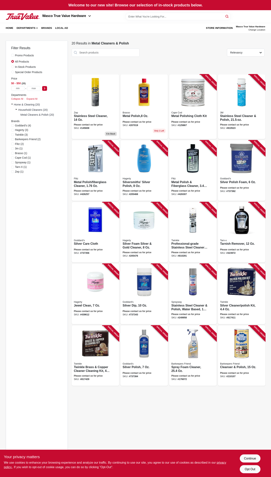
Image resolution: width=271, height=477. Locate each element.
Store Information (219, 28)
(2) (28, 139)
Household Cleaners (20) (33, 109)
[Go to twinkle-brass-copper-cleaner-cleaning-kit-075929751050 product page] (95, 356)
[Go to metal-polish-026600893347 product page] (144, 106)
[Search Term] (178, 16)
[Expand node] (12, 104)
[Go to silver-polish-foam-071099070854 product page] (241, 170)
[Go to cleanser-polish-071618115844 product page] (241, 356)
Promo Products (24, 55)
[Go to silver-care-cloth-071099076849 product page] (95, 232)
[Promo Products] (12, 55)
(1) (19, 148)
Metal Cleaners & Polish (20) (37, 114)
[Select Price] (44, 88)
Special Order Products (28, 72)
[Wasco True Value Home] (23, 16)
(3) (21, 129)
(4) (23, 125)
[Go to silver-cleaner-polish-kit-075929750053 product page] (241, 294)
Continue (250, 458)
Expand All (32, 99)
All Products (22, 62)
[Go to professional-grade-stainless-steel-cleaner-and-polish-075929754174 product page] (193, 232)
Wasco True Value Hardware (66, 16)
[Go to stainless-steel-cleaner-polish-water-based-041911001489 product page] (193, 294)
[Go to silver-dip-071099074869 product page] (144, 294)
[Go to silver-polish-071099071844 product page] (144, 356)
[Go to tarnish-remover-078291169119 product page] (241, 232)
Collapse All (17, 99)
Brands (46, 28)
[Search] (227, 16)
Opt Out (250, 469)
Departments (26, 28)
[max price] (33, 88)
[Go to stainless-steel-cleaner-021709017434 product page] (95, 106)
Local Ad (61, 28)
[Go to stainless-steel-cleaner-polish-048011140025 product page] (241, 106)
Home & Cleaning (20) (27, 104)
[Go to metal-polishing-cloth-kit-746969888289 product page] (193, 106)
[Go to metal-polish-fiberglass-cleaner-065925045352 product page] (193, 170)
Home (9, 28)
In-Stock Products (25, 67)
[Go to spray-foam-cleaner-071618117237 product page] (193, 356)
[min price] (17, 88)
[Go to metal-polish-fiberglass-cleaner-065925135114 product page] (95, 170)
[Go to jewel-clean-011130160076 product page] (95, 294)
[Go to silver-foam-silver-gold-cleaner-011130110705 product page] (144, 232)
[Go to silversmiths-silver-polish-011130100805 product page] (144, 170)
